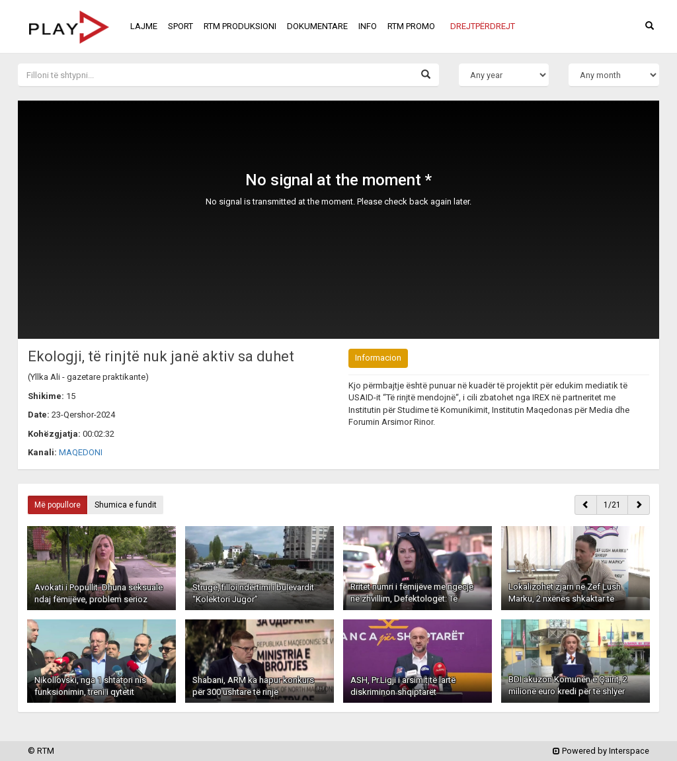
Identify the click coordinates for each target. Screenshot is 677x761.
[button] (482, 26)
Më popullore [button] (57, 505)
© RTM (41, 751)
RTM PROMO (411, 26)
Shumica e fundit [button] (126, 505)
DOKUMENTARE (317, 26)
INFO (367, 26)
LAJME (143, 26)
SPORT (180, 26)
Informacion (378, 358)
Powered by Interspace (601, 751)
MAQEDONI (80, 452)
